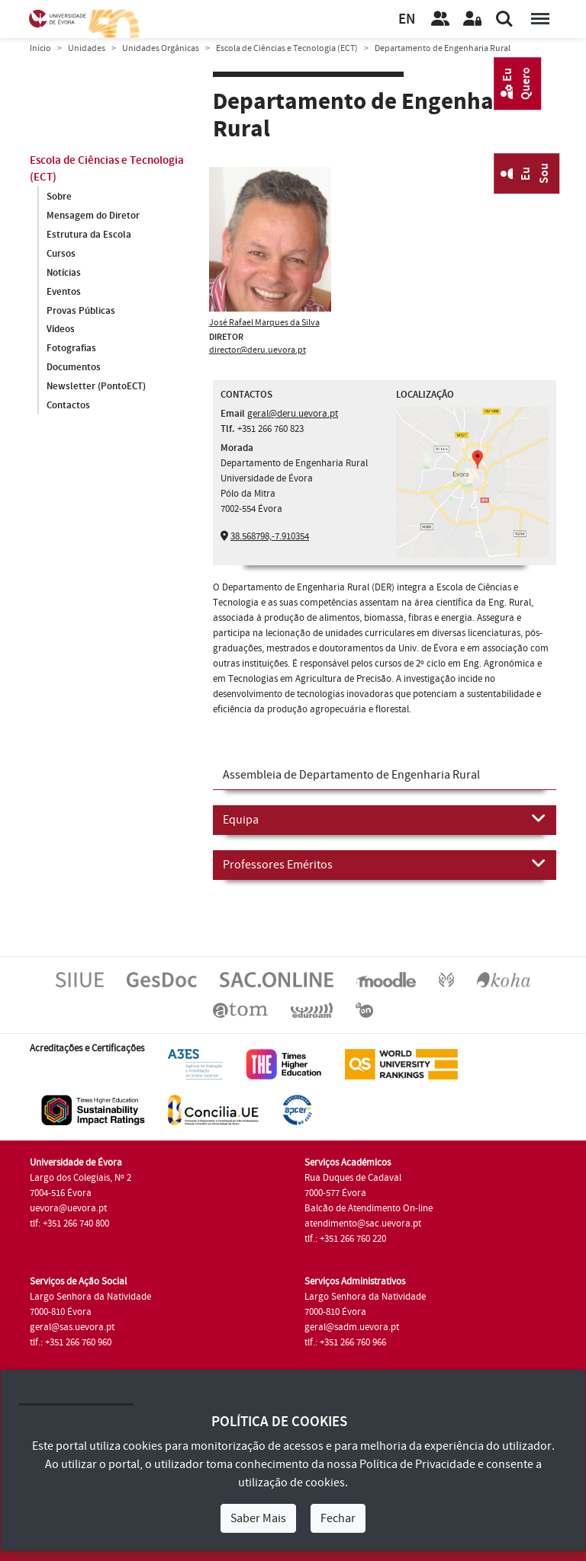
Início (40, 48)
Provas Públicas (81, 311)
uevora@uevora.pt (68, 1208)
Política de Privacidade (417, 1464)
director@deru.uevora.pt (257, 350)
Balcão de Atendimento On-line (368, 1208)
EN (406, 19)
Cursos (61, 254)
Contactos (68, 406)
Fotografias (71, 349)
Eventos (64, 292)
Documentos (74, 368)
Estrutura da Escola (89, 235)
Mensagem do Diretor (93, 215)
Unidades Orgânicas (160, 48)
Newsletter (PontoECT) (96, 387)
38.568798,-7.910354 (269, 536)
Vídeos (61, 330)
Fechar (338, 1518)
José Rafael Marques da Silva (264, 322)
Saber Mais (258, 1518)
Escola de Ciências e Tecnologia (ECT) (287, 48)
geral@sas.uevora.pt (72, 1327)
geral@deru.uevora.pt (292, 414)
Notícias (64, 273)
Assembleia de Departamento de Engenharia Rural (351, 774)
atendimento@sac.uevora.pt (362, 1223)
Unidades (86, 48)
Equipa (384, 819)
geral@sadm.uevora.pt (351, 1327)
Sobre (59, 196)
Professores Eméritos (384, 864)
